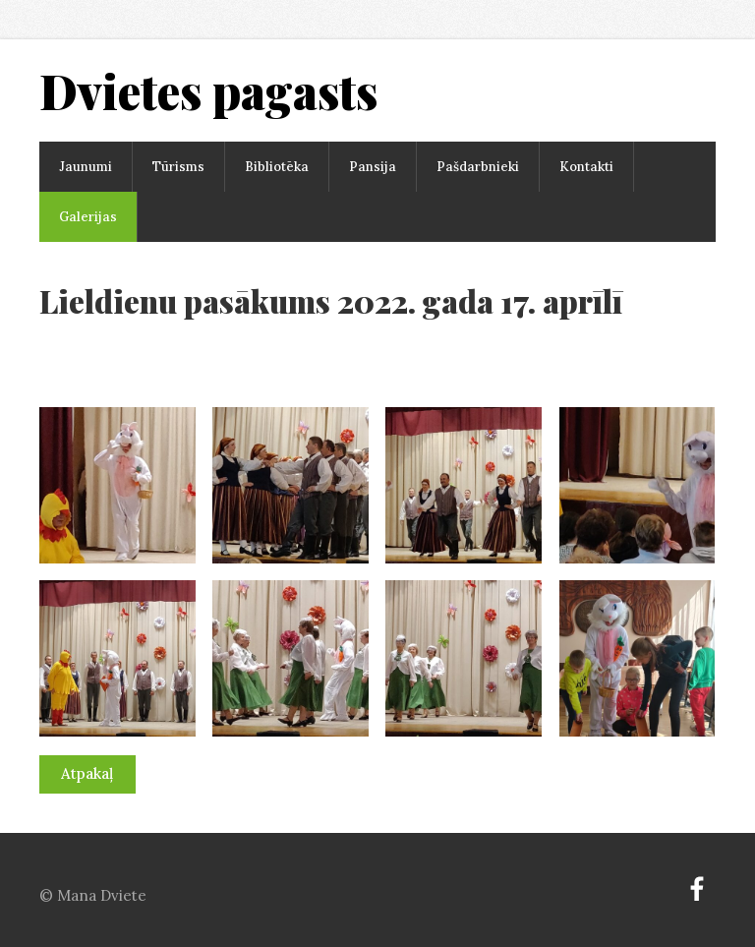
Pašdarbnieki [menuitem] (477, 166)
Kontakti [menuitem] (586, 166)
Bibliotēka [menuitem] (277, 166)
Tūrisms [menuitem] (178, 166)
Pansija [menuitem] (372, 166)
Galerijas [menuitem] (88, 216)
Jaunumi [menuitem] (85, 166)
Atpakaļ (87, 773)
